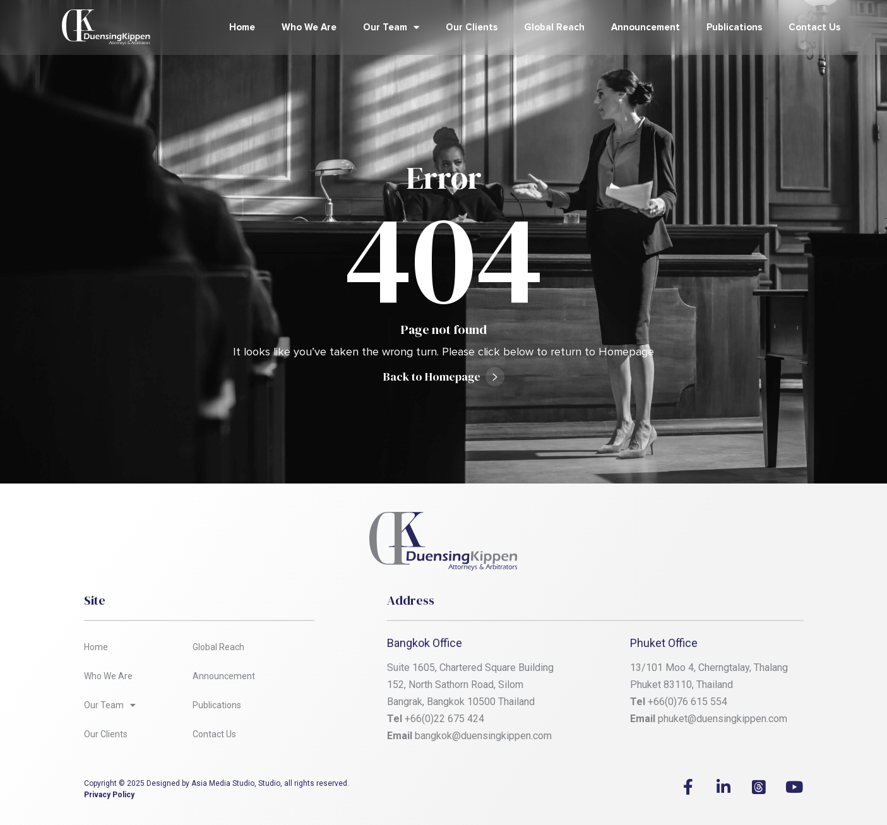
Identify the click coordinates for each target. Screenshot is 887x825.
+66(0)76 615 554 (689, 702)
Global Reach (554, 27)
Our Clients (471, 27)
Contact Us (814, 27)
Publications (734, 27)
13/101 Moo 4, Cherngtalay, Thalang (709, 668)
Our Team (391, 27)
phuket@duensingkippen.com (722, 719)
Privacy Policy (109, 794)
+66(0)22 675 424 (444, 719)
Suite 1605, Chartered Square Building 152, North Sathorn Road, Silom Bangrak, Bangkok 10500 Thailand (471, 685)
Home (242, 27)
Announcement (645, 27)
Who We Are (309, 27)
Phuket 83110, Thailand (681, 685)
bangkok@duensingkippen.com (483, 736)
